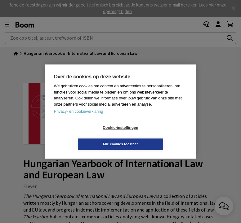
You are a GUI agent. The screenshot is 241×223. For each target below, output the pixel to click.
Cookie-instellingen (83, 136)
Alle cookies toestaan (157, 136)
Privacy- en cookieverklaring (78, 119)
